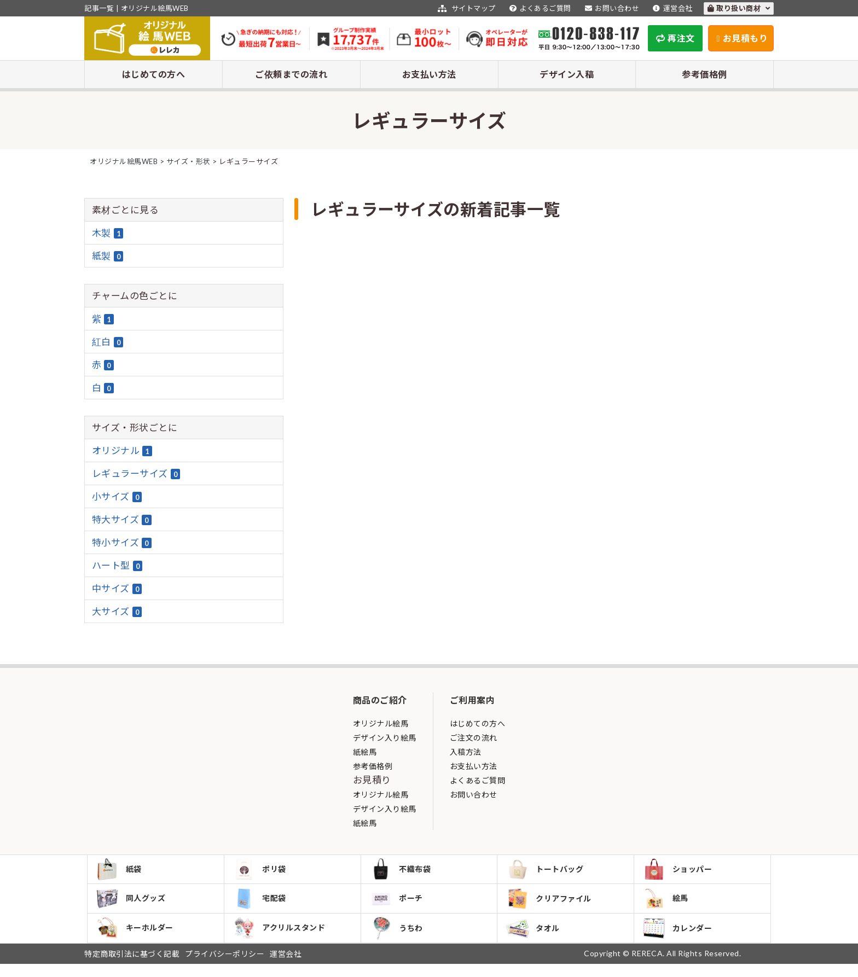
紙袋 (121, 871)
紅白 (108, 342)
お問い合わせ (611, 8)
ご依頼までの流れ (291, 74)
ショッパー (680, 871)
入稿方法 (466, 752)
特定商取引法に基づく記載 (131, 967)
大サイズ (117, 612)
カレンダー (680, 939)
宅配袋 (262, 904)
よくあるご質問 (539, 8)
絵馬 (668, 904)
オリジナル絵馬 (381, 723)
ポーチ (399, 904)
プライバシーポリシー (224, 967)
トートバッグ (547, 871)
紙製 (108, 256)
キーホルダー (137, 938)
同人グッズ (133, 904)
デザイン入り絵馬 (384, 737)
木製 (108, 233)
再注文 (675, 38)
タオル (535, 939)
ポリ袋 (262, 871)
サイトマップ (465, 8)
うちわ (399, 939)
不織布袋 (403, 871)
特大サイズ (122, 520)
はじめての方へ (153, 74)
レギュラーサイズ (136, 474)
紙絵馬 (365, 752)
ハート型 (117, 566)
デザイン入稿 (567, 74)
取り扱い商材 (739, 8)
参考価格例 (704, 74)
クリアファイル (551, 905)
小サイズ (117, 497)
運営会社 (671, 8)
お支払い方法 (429, 74)
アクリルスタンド (282, 938)
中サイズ (117, 589)
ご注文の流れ (473, 737)
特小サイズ (122, 543)
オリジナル (122, 451)
